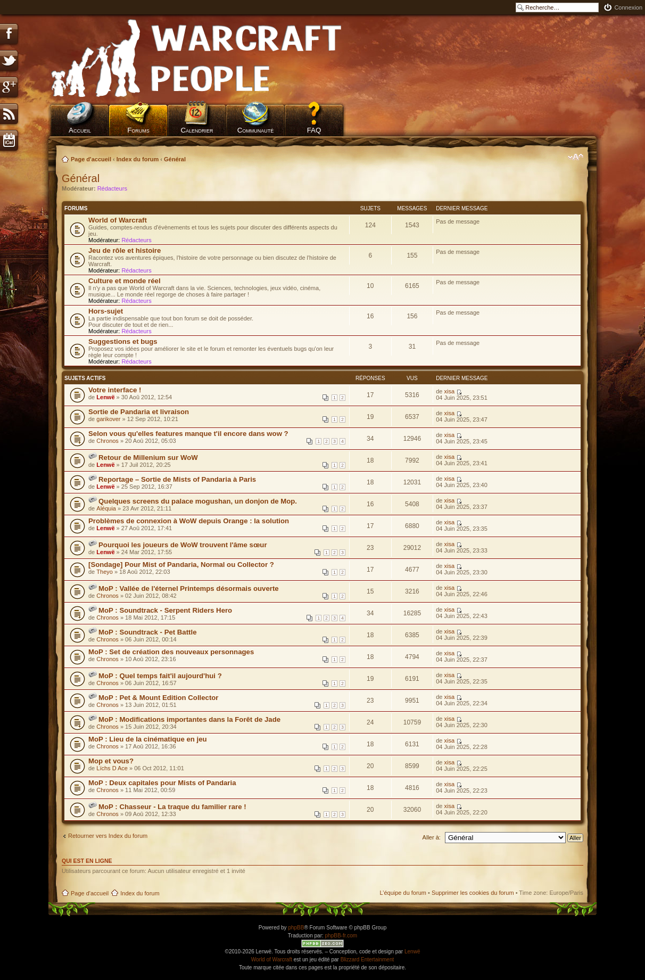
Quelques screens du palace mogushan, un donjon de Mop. (197, 501)
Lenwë (105, 397)
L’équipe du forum (402, 893)
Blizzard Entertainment (367, 959)
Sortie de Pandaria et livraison (138, 412)
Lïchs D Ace (112, 768)
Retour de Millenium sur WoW (148, 458)
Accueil (80, 130)
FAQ (314, 130)
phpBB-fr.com (341, 935)
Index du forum (138, 159)
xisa (449, 391)
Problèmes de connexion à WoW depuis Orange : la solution (188, 521)
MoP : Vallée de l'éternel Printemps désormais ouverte (188, 588)
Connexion (628, 7)
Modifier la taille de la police (575, 157)
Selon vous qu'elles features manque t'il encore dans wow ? (188, 434)
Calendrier (196, 130)
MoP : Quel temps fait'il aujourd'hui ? (160, 676)
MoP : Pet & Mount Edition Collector (158, 698)
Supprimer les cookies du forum (473, 893)
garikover (108, 419)
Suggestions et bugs (123, 341)
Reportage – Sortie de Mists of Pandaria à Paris (177, 479)
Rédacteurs (112, 188)
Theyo (104, 572)
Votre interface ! (114, 390)
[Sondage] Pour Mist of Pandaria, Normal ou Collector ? (181, 565)
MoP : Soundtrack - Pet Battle (147, 632)
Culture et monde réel (124, 281)
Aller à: (432, 837)
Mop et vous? (111, 761)
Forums (138, 130)
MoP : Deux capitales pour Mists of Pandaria (162, 783)
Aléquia (106, 508)
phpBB (296, 927)
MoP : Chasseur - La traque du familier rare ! (172, 807)
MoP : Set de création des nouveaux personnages (171, 652)
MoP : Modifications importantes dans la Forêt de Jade (189, 719)
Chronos (107, 441)
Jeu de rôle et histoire (124, 250)
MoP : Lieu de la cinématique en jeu (147, 739)
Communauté (255, 130)
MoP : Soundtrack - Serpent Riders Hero (165, 610)
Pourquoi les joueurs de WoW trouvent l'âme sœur (182, 545)
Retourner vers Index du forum (107, 836)
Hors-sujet (105, 311)
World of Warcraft (117, 220)
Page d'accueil (91, 159)
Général (175, 159)
